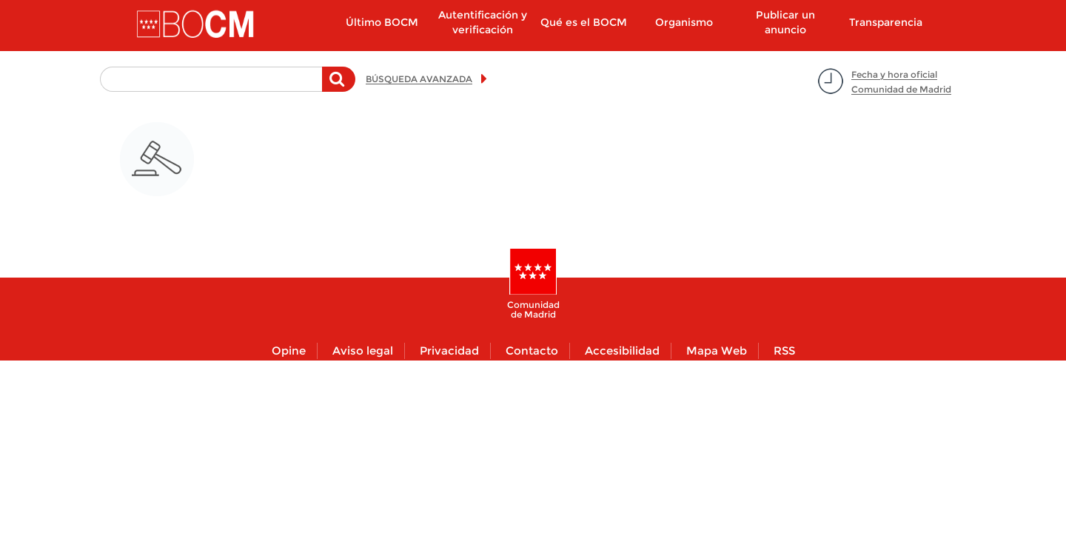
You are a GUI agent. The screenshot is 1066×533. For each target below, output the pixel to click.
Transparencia (885, 22)
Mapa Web (716, 350)
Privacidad (449, 350)
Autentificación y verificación (482, 22)
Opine (289, 350)
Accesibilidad (622, 350)
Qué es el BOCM (583, 22)
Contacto (532, 350)
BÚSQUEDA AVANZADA (419, 78)
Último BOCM (382, 22)
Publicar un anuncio (785, 22)
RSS (784, 350)
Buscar (338, 86)
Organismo (684, 22)
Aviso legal (362, 350)
